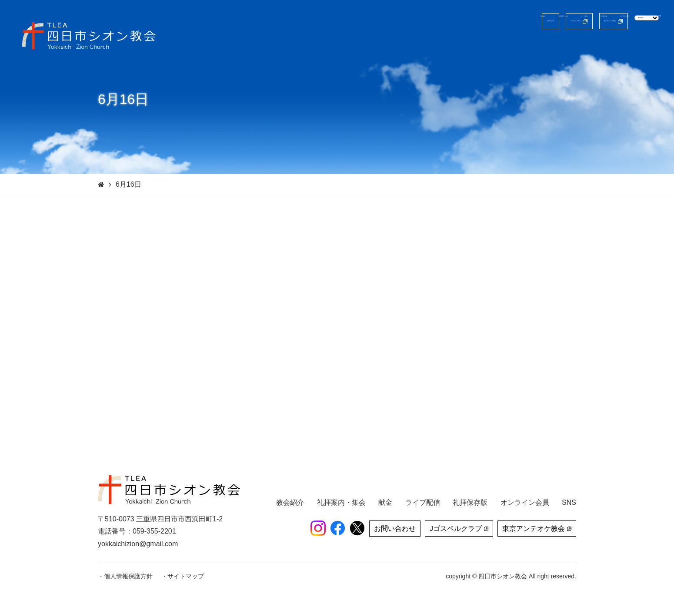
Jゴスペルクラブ (456, 21)
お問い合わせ (389, 21)
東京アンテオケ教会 (537, 21)
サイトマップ (185, 576)
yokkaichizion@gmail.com (138, 543)
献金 (627, 45)
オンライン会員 (582, 45)
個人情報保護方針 (128, 576)
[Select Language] (621, 20)
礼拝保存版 (527, 45)
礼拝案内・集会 (424, 45)
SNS (654, 45)
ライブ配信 (479, 45)
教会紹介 (373, 45)
